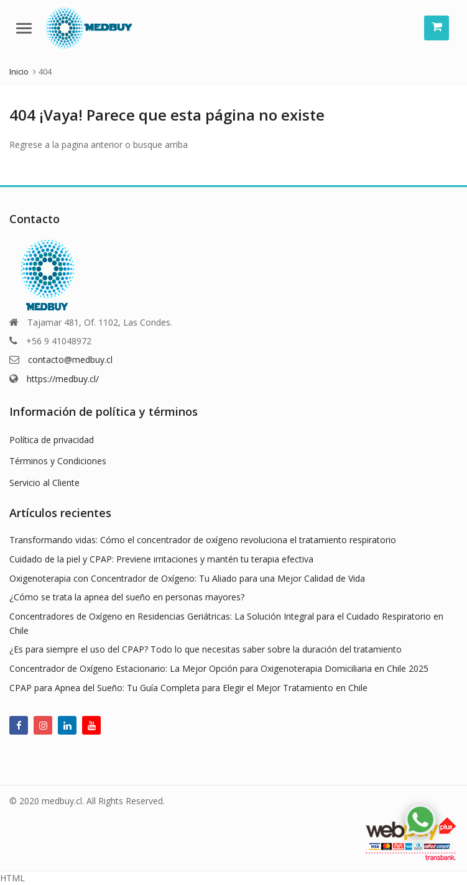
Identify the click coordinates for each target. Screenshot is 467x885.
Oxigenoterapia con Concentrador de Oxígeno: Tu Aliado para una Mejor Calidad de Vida (187, 578)
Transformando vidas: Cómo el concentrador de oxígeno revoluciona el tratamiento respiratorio (202, 540)
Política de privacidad (51, 440)
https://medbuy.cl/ (63, 379)
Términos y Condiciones (57, 461)
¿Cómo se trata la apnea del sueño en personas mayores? (126, 597)
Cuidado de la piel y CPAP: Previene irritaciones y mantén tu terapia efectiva (161, 559)
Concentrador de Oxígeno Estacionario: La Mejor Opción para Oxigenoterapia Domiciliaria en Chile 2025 (218, 668)
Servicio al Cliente (44, 482)
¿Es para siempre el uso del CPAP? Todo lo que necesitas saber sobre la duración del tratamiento (205, 649)
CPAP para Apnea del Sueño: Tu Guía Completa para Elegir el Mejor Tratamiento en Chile (188, 688)
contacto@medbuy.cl (70, 359)
